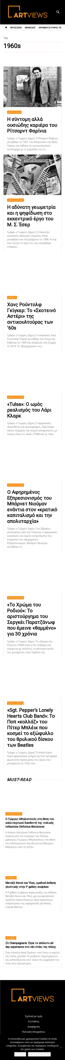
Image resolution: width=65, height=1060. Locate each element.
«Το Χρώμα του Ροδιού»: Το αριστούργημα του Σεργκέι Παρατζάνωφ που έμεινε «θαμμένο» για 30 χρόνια (31, 619)
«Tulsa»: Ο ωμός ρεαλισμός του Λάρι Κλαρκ (29, 410)
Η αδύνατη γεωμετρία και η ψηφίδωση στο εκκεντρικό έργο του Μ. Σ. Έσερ (31, 216)
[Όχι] (60, 1047)
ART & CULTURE (15, 200)
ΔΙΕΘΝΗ (12, 297)
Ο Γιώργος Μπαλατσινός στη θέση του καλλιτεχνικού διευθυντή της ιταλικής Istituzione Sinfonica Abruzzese (29, 822)
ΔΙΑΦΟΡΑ (11, 938)
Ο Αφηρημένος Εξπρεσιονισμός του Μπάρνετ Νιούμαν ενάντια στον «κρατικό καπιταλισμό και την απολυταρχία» (32, 506)
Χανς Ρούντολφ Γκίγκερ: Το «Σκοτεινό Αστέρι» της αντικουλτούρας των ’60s (31, 316)
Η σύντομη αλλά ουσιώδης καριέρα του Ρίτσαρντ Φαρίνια (32, 125)
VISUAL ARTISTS (15, 703)
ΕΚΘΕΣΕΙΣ (11, 877)
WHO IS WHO (14, 112)
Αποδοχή (20, 1054)
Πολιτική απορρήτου (39, 1054)
